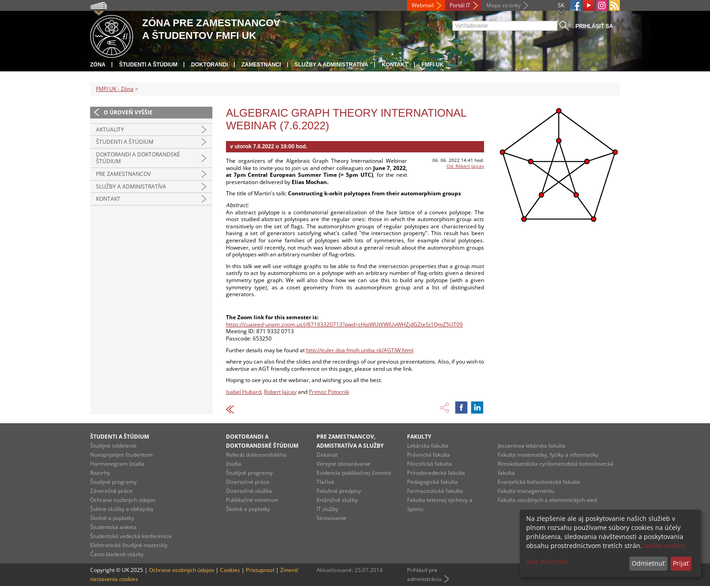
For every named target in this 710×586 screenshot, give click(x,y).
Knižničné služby (337, 500)
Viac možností (547, 561)
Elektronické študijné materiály (129, 545)
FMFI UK (433, 64)
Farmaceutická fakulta (435, 491)
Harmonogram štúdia (117, 464)
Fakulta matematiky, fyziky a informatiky (548, 454)
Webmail (423, 5)
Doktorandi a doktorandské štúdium (138, 158)
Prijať (681, 563)
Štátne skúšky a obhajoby (122, 509)
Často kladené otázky (117, 554)
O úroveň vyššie (128, 112)
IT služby (327, 509)
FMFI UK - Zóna (115, 89)
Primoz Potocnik (329, 392)
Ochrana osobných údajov (122, 500)
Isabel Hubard (243, 392)
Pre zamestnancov (123, 174)
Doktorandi (209, 64)
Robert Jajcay (280, 392)
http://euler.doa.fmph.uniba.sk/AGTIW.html (359, 350)
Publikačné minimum (252, 500)
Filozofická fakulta (429, 464)
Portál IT (460, 5)
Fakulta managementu (526, 491)
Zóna (98, 64)
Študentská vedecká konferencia (131, 536)
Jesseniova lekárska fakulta (532, 445)
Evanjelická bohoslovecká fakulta (539, 482)
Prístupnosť (260, 570)
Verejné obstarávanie (343, 464)
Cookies (230, 570)
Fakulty (419, 436)
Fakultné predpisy (339, 491)
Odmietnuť (648, 563)
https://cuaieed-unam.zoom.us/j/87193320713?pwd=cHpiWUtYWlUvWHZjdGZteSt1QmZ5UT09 (344, 324)
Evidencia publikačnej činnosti (354, 473)
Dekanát (327, 454)
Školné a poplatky (112, 518)
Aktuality (110, 129)
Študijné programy (113, 482)
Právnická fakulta (428, 454)
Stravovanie (331, 518)
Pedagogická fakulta (432, 482)
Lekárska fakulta (427, 445)
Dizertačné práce (247, 482)
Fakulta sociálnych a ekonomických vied (547, 500)
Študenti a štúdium (148, 64)
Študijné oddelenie (113, 445)
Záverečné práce (111, 491)
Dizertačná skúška (249, 491)
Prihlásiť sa (594, 26)
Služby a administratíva (332, 64)
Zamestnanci (261, 64)
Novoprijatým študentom (121, 454)
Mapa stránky (503, 5)
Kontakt (395, 64)
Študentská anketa (113, 527)
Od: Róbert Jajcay (465, 166)
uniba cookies (665, 545)
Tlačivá (325, 482)
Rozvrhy (100, 473)
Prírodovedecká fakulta (436, 473)
